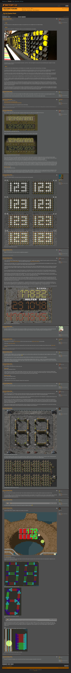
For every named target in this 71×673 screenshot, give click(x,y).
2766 (61, 102)
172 (61, 413)
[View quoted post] (10, 619)
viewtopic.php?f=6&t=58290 (14, 261)
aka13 (59, 249)
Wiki (13, 1)
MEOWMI (5, 327)
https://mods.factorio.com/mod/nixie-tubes (10, 101)
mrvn (59, 91)
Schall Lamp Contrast (11, 343)
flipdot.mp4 (6, 368)
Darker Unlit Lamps (17, 341)
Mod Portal (17, 1)
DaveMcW (60, 179)
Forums (9, 1)
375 (61, 334)
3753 (61, 182)
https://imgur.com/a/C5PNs (35, 261)
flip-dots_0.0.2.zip (7, 375)
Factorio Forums (10, 8)
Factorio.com (4, 1)
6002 (61, 386)
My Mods (4, 106)
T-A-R (5, 409)
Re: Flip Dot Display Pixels (7, 91)
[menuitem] (28, 8)
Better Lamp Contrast (35, 341)
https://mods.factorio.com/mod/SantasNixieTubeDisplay (12, 102)
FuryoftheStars (61, 99)
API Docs (21, 1)
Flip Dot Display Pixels (9, 13)
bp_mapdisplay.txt (7, 556)
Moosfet (60, 18)
